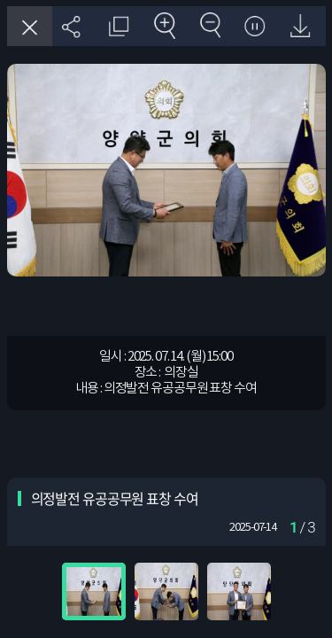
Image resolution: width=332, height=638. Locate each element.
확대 (163, 26)
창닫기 (29, 26)
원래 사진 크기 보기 (117, 26)
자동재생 (254, 26)
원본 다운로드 (300, 26)
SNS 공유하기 (72, 26)
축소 (208, 26)
